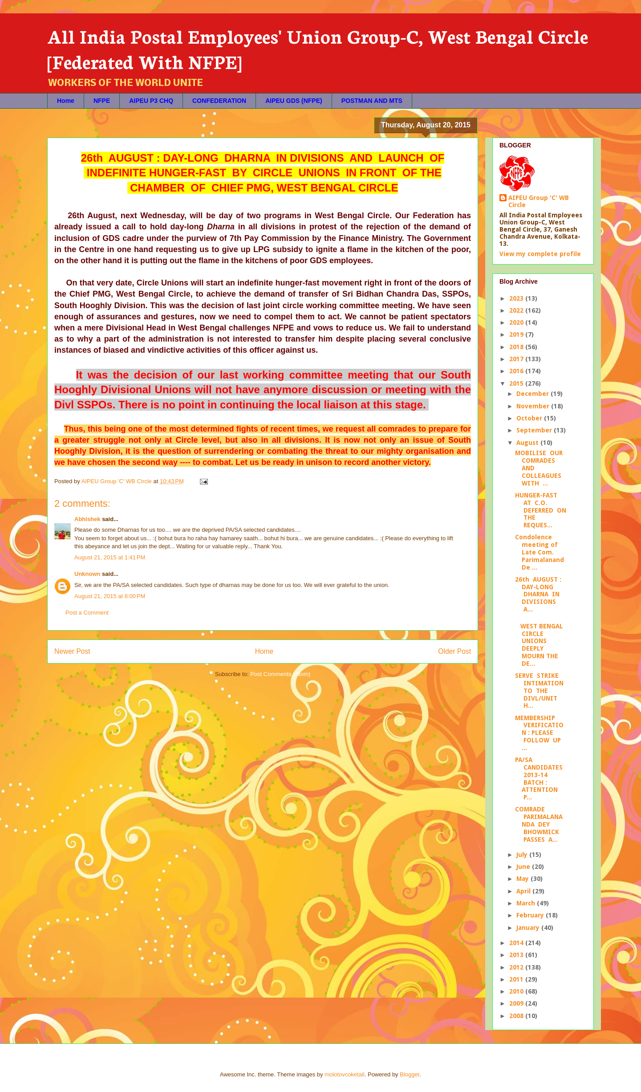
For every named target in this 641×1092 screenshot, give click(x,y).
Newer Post (72, 651)
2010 (517, 991)
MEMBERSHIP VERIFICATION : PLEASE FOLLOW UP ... (539, 732)
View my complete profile (540, 253)
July (522, 854)
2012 (517, 967)
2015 (517, 383)
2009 (517, 1003)
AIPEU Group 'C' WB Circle (538, 201)
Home (65, 100)
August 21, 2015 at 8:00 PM (109, 596)
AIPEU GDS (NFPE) (293, 100)
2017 (517, 359)
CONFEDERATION (219, 100)
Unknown (87, 573)
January (528, 927)
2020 (517, 322)
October (530, 418)
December (533, 393)
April (524, 891)
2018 (517, 346)
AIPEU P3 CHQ (151, 100)
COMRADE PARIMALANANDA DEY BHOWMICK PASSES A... (539, 824)
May (523, 878)
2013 (517, 954)
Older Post (454, 651)
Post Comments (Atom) (280, 674)
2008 (517, 1015)
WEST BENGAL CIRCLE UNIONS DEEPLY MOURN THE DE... (539, 645)
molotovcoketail (345, 1074)
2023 (517, 298)
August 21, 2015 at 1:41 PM (109, 557)
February (531, 915)
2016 (517, 371)
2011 (517, 979)
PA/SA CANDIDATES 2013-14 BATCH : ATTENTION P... (539, 778)
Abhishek (87, 519)
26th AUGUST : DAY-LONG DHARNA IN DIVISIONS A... (538, 594)
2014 (517, 942)
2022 (517, 310)
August (528, 442)
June (524, 866)
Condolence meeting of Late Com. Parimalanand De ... (539, 552)
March (526, 903)
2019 (517, 334)
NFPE (101, 100)
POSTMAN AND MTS (371, 100)
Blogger (409, 1074)
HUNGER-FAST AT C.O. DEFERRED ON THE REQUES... (540, 510)
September (535, 430)
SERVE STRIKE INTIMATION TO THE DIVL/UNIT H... (539, 690)
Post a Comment (87, 612)
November (533, 406)
